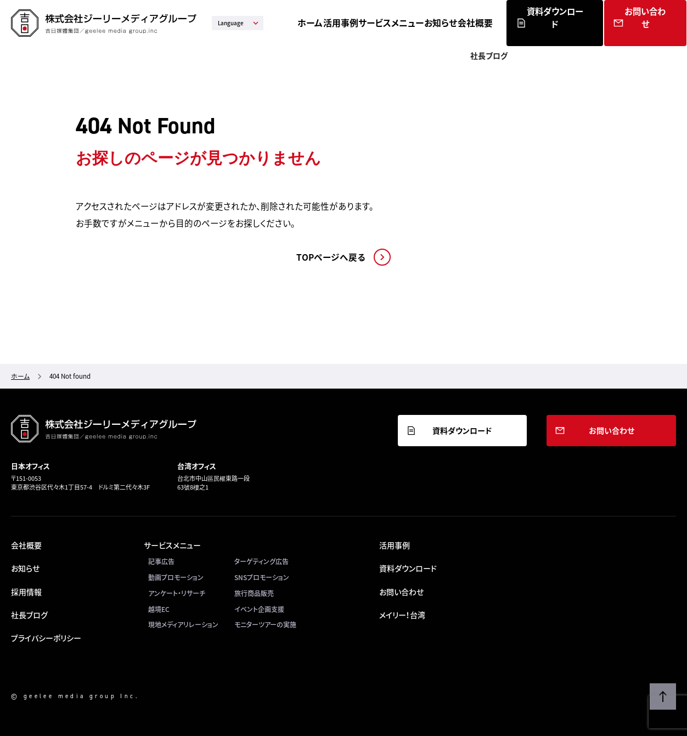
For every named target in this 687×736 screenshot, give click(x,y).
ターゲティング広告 (261, 561)
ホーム (345, 23)
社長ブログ (29, 614)
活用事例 (385, 23)
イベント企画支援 (259, 609)
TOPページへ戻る (330, 257)
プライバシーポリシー (46, 637)
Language (239, 23)
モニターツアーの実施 (265, 625)
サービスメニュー (442, 23)
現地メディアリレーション (183, 625)
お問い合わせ (659, 35)
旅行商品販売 (254, 593)
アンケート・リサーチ (176, 593)
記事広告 (161, 561)
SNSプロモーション (261, 577)
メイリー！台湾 (402, 614)
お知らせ (498, 23)
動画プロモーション (176, 577)
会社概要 (541, 23)
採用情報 (26, 591)
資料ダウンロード (604, 35)
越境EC (159, 609)
